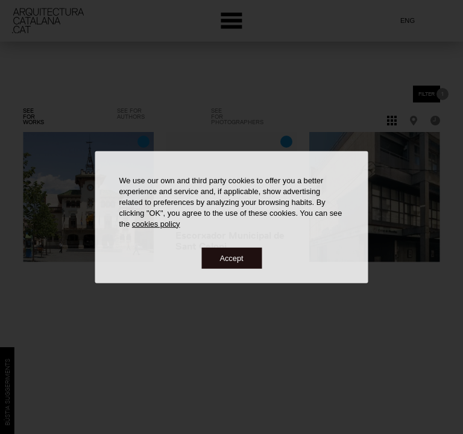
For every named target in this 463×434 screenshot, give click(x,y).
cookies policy (156, 223)
